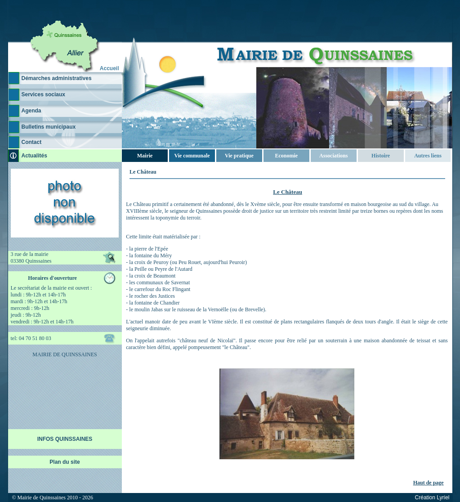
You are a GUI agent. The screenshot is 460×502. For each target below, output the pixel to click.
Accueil (109, 68)
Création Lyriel (432, 497)
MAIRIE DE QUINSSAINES (64, 354)
